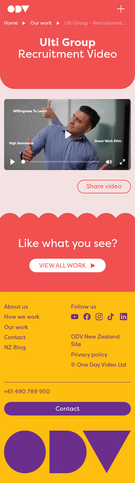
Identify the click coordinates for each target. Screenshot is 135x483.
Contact (15, 337)
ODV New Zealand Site (95, 340)
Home (11, 23)
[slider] (60, 162)
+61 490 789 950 (27, 391)
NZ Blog (15, 347)
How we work (21, 317)
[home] (19, 9)
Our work (41, 23)
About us (16, 306)
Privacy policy (89, 354)
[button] (121, 9)
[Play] (12, 162)
